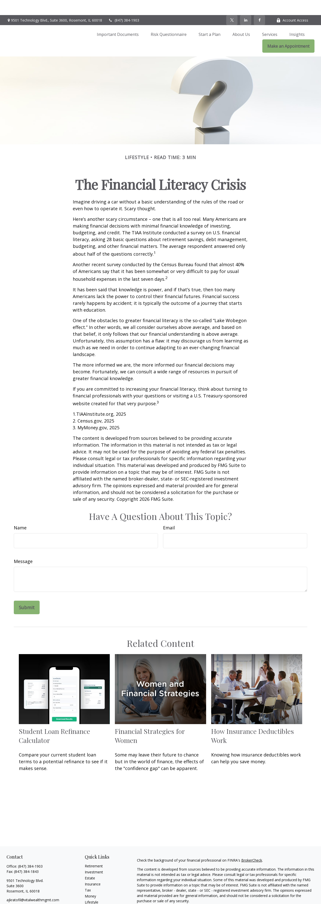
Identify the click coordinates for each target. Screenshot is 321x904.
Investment (94, 857)
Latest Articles (96, 893)
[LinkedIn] (245, 5)
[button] (118, 19)
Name (20, 513)
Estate (90, 863)
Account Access (292, 5)
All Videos (92, 899)
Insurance (93, 869)
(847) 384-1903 (123, 5)
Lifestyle (91, 887)
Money (90, 881)
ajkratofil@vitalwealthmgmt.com (33, 884)
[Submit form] (27, 592)
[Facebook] (259, 5)
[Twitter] (231, 5)
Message (23, 546)
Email (169, 513)
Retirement (94, 851)
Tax (88, 875)
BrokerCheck (251, 845)
